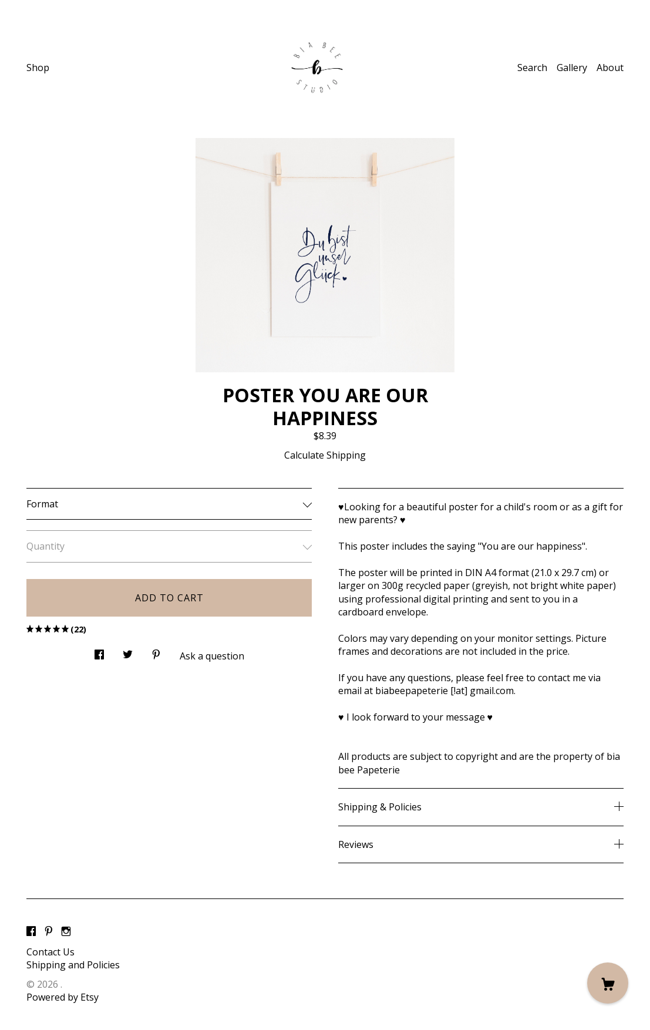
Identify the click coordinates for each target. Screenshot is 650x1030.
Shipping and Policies (73, 964)
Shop (37, 67)
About (610, 67)
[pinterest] (48, 931)
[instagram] (66, 931)
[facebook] (31, 931)
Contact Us (50, 951)
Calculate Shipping (325, 455)
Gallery (572, 67)
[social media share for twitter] (128, 650)
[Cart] (607, 983)
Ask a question (212, 655)
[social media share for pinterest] (156, 650)
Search (532, 67)
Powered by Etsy (62, 997)
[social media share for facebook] (99, 650)
